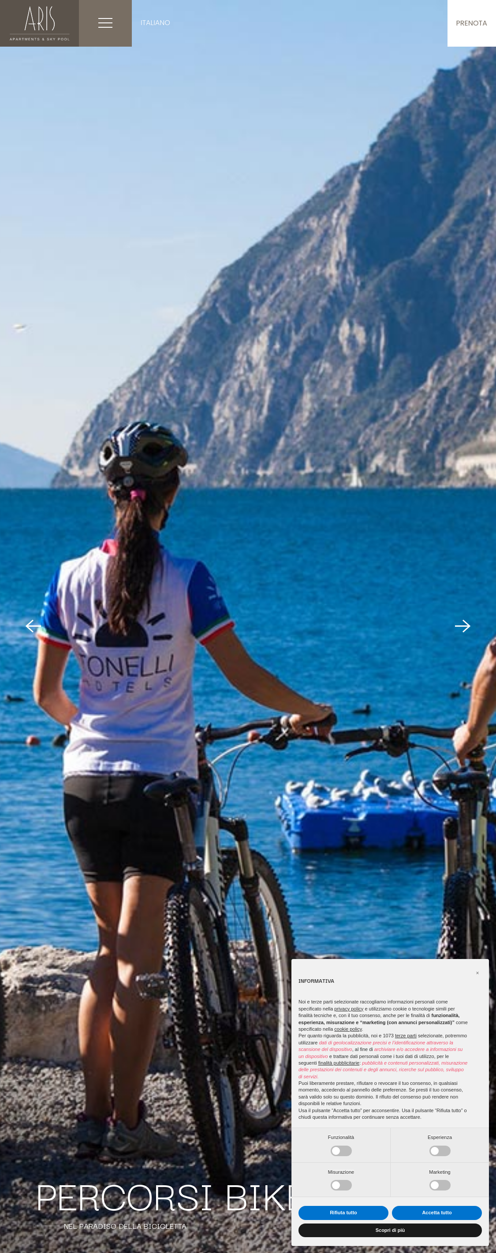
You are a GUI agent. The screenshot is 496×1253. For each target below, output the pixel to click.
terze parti (406, 1035)
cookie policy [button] (348, 1029)
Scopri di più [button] (390, 1230)
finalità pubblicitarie (339, 1063)
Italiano (155, 23)
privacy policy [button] (348, 1008)
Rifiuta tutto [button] (343, 1212)
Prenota (471, 23)
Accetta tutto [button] (436, 1212)
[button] (477, 973)
